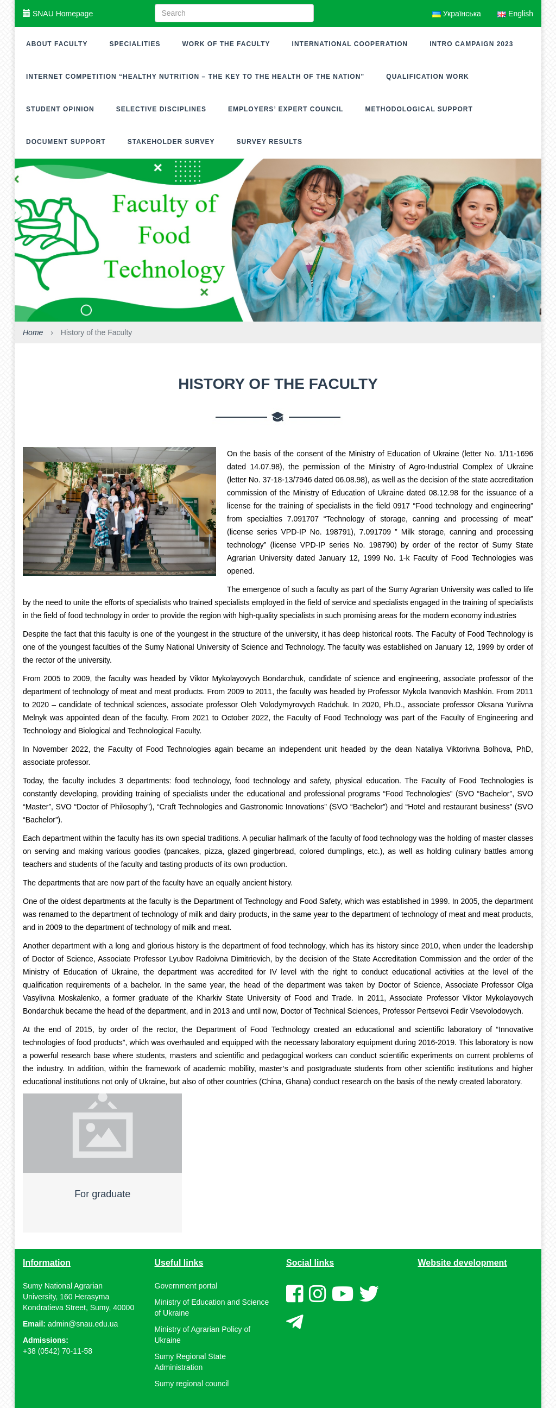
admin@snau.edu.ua (83, 1323)
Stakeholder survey (171, 142)
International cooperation (350, 44)
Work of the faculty (226, 44)
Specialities (134, 44)
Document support (66, 142)
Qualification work (427, 76)
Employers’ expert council (285, 109)
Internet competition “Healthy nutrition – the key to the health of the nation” (195, 76)
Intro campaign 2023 (471, 44)
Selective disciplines (161, 109)
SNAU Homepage (58, 13)
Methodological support (418, 109)
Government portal (186, 1285)
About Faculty (56, 44)
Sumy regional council (192, 1383)
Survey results (269, 142)
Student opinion (60, 109)
